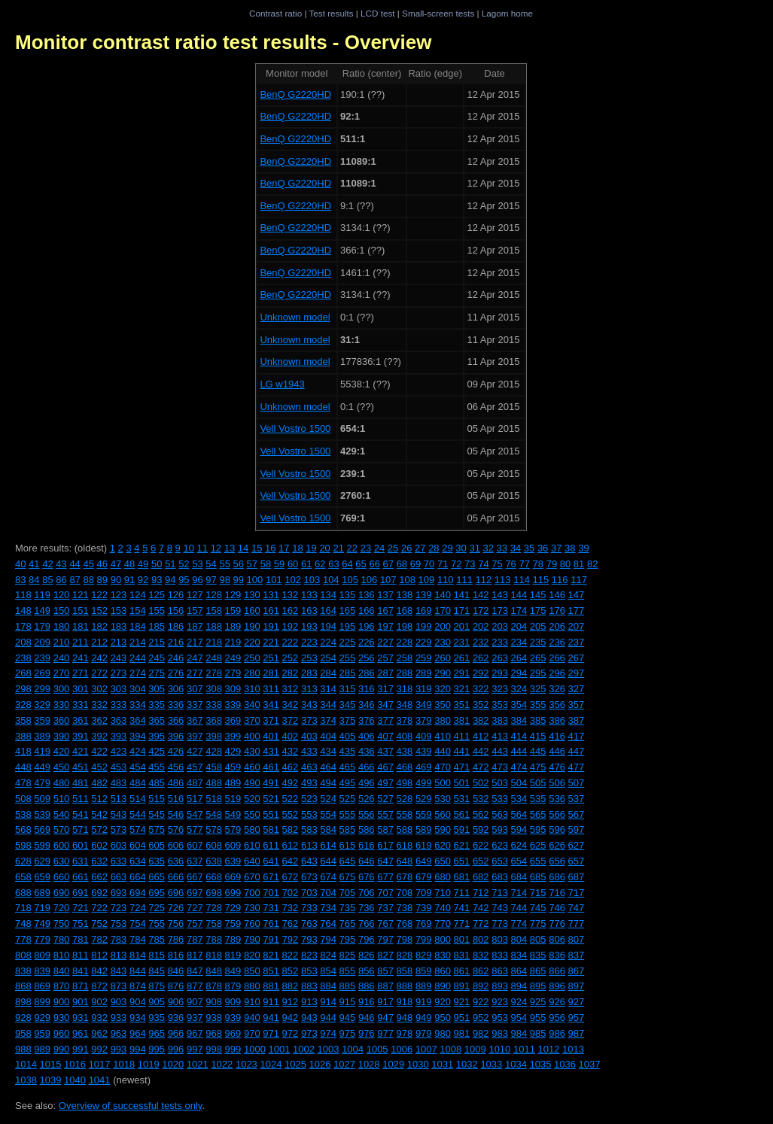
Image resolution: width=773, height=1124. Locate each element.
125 (156, 594)
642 (290, 861)
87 (74, 579)
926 (557, 1001)
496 (366, 782)
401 (271, 736)
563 (499, 814)
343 (309, 704)
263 (499, 658)
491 (271, 782)
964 (137, 1033)
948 (405, 1017)
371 (271, 720)
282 (290, 673)
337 (195, 704)
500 (442, 782)
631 (80, 861)
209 (42, 642)
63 (333, 564)
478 (23, 782)
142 (481, 594)
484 (137, 782)
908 (213, 1001)
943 (309, 1017)
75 (496, 564)
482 (99, 782)
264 (519, 658)
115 (541, 579)
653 (499, 861)
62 (320, 564)
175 (538, 610)
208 (23, 642)
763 (309, 923)
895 (538, 986)
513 (119, 798)
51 (170, 564)
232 (481, 642)
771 (462, 923)
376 (366, 720)
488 (213, 782)
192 (290, 626)
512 (99, 798)
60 (293, 564)
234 (519, 642)
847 (195, 971)
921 (462, 1001)
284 (328, 673)
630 (61, 861)
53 (197, 564)
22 (352, 548)
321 (462, 688)
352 (481, 704)
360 (61, 720)
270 (61, 673)
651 (462, 861)
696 (176, 892)
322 (481, 688)
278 (213, 673)
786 (176, 939)
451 (80, 767)
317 (385, 688)
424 (137, 751)
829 (423, 955)
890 (442, 986)
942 (290, 1017)
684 (519, 876)
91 (129, 579)
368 (213, 720)
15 (256, 548)
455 (156, 767)
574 (137, 829)
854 (328, 971)
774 (519, 923)
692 (99, 892)
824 (328, 955)
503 (499, 782)
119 (42, 594)
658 (23, 876)
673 (309, 876)
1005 (377, 1049)
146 (557, 594)
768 (405, 923)
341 (271, 704)
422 (99, 751)
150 (61, 610)
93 (156, 579)
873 (119, 986)
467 (385, 767)
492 (290, 782)
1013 (573, 1049)
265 (538, 658)
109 (426, 579)
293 (499, 673)
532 (481, 798)
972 (290, 1033)
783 (119, 939)
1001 (279, 1049)
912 (290, 1001)
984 (519, 1033)
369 (233, 720)
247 (195, 658)
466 (366, 767)
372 (290, 720)
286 (366, 673)
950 (442, 1017)
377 (385, 720)
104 (331, 579)
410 (442, 736)
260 (442, 658)
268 (23, 673)
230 (442, 642)
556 (366, 814)
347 (385, 704)
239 (42, 658)
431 (271, 751)
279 (233, 673)
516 (176, 798)
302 (99, 688)
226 (366, 642)
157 (195, 610)
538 (23, 814)
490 (252, 782)
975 (347, 1033)
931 (80, 1017)
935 (156, 1017)
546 (176, 814)
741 (462, 907)
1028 (369, 1064)
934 (137, 1017)
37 (556, 548)
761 (271, 923)
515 (156, 798)
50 (156, 564)
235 (538, 642)
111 (464, 579)
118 (23, 594)
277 (195, 673)
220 (252, 642)
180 (61, 626)
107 (388, 579)
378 (405, 720)
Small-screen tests (438, 13)
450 (61, 767)
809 (42, 955)
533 (499, 798)
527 (385, 798)
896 (557, 986)
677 (385, 876)
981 (462, 1033)
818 (213, 955)
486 (176, 782)
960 (61, 1033)
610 (252, 845)
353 (499, 704)
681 (462, 876)
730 (252, 907)
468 (405, 767)
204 (519, 626)
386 (557, 720)
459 (233, 767)
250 (252, 658)
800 (442, 939)
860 (442, 971)
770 (442, 923)
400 (252, 736)
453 (119, 767)
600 (61, 845)
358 (23, 720)
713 (499, 892)
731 (271, 907)
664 (137, 876)
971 (271, 1033)
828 (405, 955)
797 (385, 939)
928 (23, 1017)
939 (233, 1017)
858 (405, 971)
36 (542, 548)
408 (405, 736)
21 (338, 548)
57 (252, 564)
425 (156, 751)
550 (252, 814)
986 (557, 1033)
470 (442, 767)
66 (374, 564)
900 (61, 1001)
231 (462, 642)
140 (442, 594)
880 (252, 986)
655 (538, 861)
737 (385, 907)
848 (213, 971)
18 (297, 548)
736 (366, 907)
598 (23, 845)
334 (137, 704)
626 (557, 845)
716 (557, 892)
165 (347, 610)
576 (176, 829)
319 (423, 688)
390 (61, 736)
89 (102, 579)
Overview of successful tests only (130, 1105)
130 (252, 594)
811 (80, 955)
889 (423, 986)
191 (271, 626)
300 (61, 688)
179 (42, 626)
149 (42, 610)
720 (61, 907)
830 (442, 955)
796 (366, 939)
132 (290, 594)
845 (156, 971)
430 (252, 751)
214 (137, 642)
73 (469, 564)
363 (119, 720)
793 (309, 939)
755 (156, 923)
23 (366, 548)
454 (137, 767)
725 (156, 907)
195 (347, 626)
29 (447, 548)
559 (423, 814)
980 (442, 1033)
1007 (426, 1049)
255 (347, 658)
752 (99, 923)
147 (576, 594)
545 (156, 814)
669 (233, 876)
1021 (197, 1064)
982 (481, 1033)
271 (80, 673)
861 (462, 971)
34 (515, 548)
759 (233, 923)
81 (579, 564)
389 (42, 736)
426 (176, 751)
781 (80, 939)
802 (481, 939)
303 (119, 688)
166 (366, 610)
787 (195, 939)
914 (328, 1001)
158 (213, 610)
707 (385, 892)
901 (80, 1001)
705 (347, 892)
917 (385, 1001)
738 (405, 907)
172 (481, 610)
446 (557, 751)
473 (499, 767)
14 (243, 548)
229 (423, 642)
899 (42, 1001)
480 (61, 782)
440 (442, 751)
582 (290, 829)
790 (252, 939)
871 (80, 986)
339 (233, 704)
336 (176, 704)
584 (328, 829)
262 (481, 658)
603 (119, 845)
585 (347, 829)
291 (462, 673)
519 (233, 798)
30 (460, 548)
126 (176, 594)
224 (328, 642)
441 (462, 751)
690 (61, 892)
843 (119, 971)
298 (23, 688)
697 (195, 892)
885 (347, 986)
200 (442, 626)
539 (42, 814)
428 (213, 751)
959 (42, 1033)
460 (252, 767)
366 (176, 720)
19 (311, 548)
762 (290, 923)
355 (538, 704)
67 (388, 564)
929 (42, 1017)
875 (156, 986)
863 (499, 971)
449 (42, 767)
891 (462, 986)
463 (309, 767)
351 (462, 704)
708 (405, 892)
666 (176, 876)
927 (576, 1001)
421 (80, 751)
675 (347, 876)
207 (576, 626)
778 (23, 939)
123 (119, 594)
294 (519, 673)
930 (61, 1017)
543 (119, 814)
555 (347, 814)
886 (366, 986)
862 (481, 971)
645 (347, 861)
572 (99, 829)
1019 (149, 1064)
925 (538, 1001)
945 (347, 1017)
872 (99, 986)
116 (560, 579)
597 (576, 829)
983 (499, 1033)
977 (385, 1033)
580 (252, 829)
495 (347, 782)
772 (481, 923)
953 (499, 1017)
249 (233, 658)
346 (366, 704)
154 (137, 610)
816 (176, 955)
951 (462, 1017)
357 (576, 704)
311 (271, 688)
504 (519, 782)
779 (42, 939)
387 (576, 720)
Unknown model (295, 317)
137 (385, 594)
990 (61, 1049)
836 (557, 955)
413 (499, 736)
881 (271, 986)
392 (99, 736)
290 (442, 673)
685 (538, 876)
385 (538, 720)
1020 (173, 1064)
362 (99, 720)
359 (42, 720)
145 (538, 594)
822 (290, 955)
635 (156, 861)
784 (137, 939)
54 (210, 564)
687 (576, 876)
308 (213, 688)
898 (23, 1001)
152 (99, 610)
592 (481, 829)
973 (309, 1033)
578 (213, 829)
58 (265, 564)
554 (328, 814)
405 (347, 736)
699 (233, 892)
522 (290, 798)
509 (42, 798)
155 (156, 610)
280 (252, 673)
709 (423, 892)
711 (462, 892)
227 (385, 642)
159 (233, 610)
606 (176, 845)
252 (290, 658)
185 (156, 626)
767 (385, 923)
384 (519, 720)
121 (80, 594)
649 (423, 861)
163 (309, 610)
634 (137, 861)
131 (271, 594)
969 (233, 1033)
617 (385, 845)
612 (290, 845)
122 (99, 594)
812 (99, 955)
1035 (540, 1064)
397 (195, 736)
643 (309, 861)
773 (499, 923)
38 (570, 548)
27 (420, 548)
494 (328, 782)
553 (309, 814)
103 (312, 579)
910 (252, 1001)
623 (499, 845)
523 (309, 798)
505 (538, 782)
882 (290, 986)
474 (519, 767)
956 (557, 1017)
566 (557, 814)
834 (519, 955)
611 (271, 845)
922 (481, 1001)
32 (488, 548)
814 (137, 955)
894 (519, 986)
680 (442, 876)
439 (423, 751)
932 (99, 1017)
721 (80, 907)
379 (423, 720)
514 (137, 798)
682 (481, 876)
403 (309, 736)
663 (119, 876)
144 (519, 594)
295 (538, 673)
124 (137, 594)
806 (557, 939)
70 (429, 564)
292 (481, 673)
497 (385, 782)
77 (524, 564)
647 (385, 861)
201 (462, 626)
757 (195, 923)
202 (481, 626)
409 (423, 736)
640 (252, 861)
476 (557, 767)
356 (557, 704)
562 (481, 814)
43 (61, 564)
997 (195, 1049)
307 (195, 688)
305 (156, 688)
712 (481, 892)
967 (195, 1033)
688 (23, 892)
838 (23, 971)
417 (576, 736)
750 (61, 923)
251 (271, 658)
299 (42, 688)
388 (23, 736)
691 (80, 892)
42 (47, 564)
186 (176, 626)
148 (23, 610)
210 (61, 642)
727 (195, 907)
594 (519, 829)
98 (224, 579)
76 (510, 564)
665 (156, 876)
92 (143, 579)
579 (233, 829)
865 (538, 971)
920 (442, 1001)
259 (423, 658)
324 (519, 688)
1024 (271, 1064)
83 (20, 579)
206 (557, 626)
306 (176, 688)
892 (481, 986)
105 (350, 579)
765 (347, 923)
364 (137, 720)
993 (119, 1049)
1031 (442, 1064)
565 (538, 814)
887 (385, 986)
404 (328, 736)
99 (238, 579)
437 (385, 751)
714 (519, 892)
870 (61, 986)
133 (309, 594)
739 (423, 907)
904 (137, 1001)
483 (119, 782)
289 (423, 673)
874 (137, 986)
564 (519, 814)
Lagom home (507, 13)
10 (188, 548)
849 (233, 971)
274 (137, 673)
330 (61, 704)
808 (23, 955)
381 (462, 720)
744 (519, 907)
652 (481, 861)
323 (499, 688)
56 (238, 564)
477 (576, 767)
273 (119, 673)
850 (252, 971)
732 (290, 907)
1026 (320, 1064)
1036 (565, 1064)
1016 (75, 1064)
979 (423, 1033)
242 (99, 658)
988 (23, 1049)
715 (538, 892)
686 (557, 876)
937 (195, 1017)
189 (233, 626)
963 (119, 1033)
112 (484, 579)
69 (415, 564)
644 (328, 861)
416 (557, 736)
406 (366, 736)
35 (529, 548)
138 (405, 594)
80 (565, 564)
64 (347, 564)
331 (80, 704)
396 (176, 736)
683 (499, 876)
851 (271, 971)
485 (156, 782)
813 (119, 955)
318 (405, 688)
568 (23, 829)
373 (309, 720)
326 (557, 688)
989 (42, 1049)
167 (385, 610)
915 (347, 1001)
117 (579, 579)
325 (538, 688)
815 (156, 955)
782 (99, 939)
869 (42, 986)
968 (213, 1033)
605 (156, 845)
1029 (393, 1064)
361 (80, 720)
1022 (222, 1064)
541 (80, 814)
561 (462, 814)
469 (423, 767)
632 (99, 861)
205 (538, 626)
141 (462, 594)
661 (80, 876)
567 (576, 814)
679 (423, 876)
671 (271, 876)
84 (34, 579)
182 (99, 626)
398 (213, 736)
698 (213, 892)
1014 (26, 1064)
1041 (100, 1080)
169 (423, 610)
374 (328, 720)
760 (252, 923)
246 (176, 658)
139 (423, 594)
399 (233, 736)
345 (347, 704)
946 (366, 1017)
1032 (467, 1064)
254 (328, 658)
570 (61, 829)
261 (462, 658)
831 (462, 955)
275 (156, 673)
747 (576, 907)
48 (129, 564)
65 (360, 564)
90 (116, 579)
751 (80, 923)
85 (47, 579)
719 (42, 907)
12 (216, 548)
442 (481, 751)
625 (538, 845)
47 (116, 564)
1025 (295, 1064)
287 (385, 673)
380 (442, 720)
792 (290, 939)
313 (309, 688)
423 (119, 751)
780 (61, 939)
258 (405, 658)
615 (347, 845)
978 (405, 1033)
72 (456, 564)
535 (538, 798)
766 (366, 923)
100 (255, 579)
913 (309, 1001)
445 (538, 751)
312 (290, 688)
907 (195, 1001)
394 (137, 736)
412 (481, 736)
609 (233, 845)
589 (423, 829)
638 (213, 861)
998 (213, 1049)
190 (252, 626)
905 (156, 1001)
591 (462, 829)
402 (290, 736)
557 (385, 814)
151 (80, 610)
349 (423, 704)
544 (137, 814)
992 (99, 1049)
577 (195, 829)
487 (195, 782)
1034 (516, 1064)
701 (271, 892)
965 (156, 1033)
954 (519, 1017)
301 (80, 688)
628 (23, 861)
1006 (401, 1049)
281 (271, 673)
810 (61, 955)
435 (347, 751)
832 (481, 955)
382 (481, 720)
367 (195, 720)
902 (99, 1001)
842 (99, 971)
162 (290, 610)
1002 (304, 1049)
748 (23, 923)
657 (576, 861)
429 (233, 751)
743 (499, 907)
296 (557, 673)
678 (405, 876)
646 (366, 861)
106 (369, 579)
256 (366, 658)
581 (271, 829)
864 (519, 971)
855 (347, 971)
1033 (491, 1064)
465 (347, 767)
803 (499, 939)
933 (119, 1017)
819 (233, 955)
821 (271, 955)
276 (176, 673)
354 (519, 704)
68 (402, 564)
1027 (344, 1064)
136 (366, 594)
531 (462, 798)
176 (557, 610)
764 (328, 923)
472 (481, 767)
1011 (524, 1049)
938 (213, 1017)
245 (156, 658)
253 (309, 658)
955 (538, 1017)
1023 (246, 1064)
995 (156, 1049)
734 (328, 907)
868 (23, 986)
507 (576, 782)
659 (42, 876)
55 (224, 564)
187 (195, 626)
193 (309, 626)
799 (423, 939)
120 (61, 594)
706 (366, 892)
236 (557, 642)
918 (405, 1001)
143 (499, 594)
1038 (26, 1080)
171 (462, 610)
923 (499, 1001)
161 (271, 610)
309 (233, 688)
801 (462, 939)
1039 (51, 1080)
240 (61, 658)
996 (176, 1049)
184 (137, 626)
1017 (100, 1064)
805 (538, 939)
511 (80, 798)
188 (213, 626)
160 (252, 610)
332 (99, 704)
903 (119, 1001)
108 (407, 579)
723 (119, 907)
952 (481, 1017)
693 (119, 892)
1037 (590, 1064)
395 (156, 736)
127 (195, 594)
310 (252, 688)
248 (213, 658)
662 (99, 876)
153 (119, 610)
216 (176, 642)
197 (385, 626)
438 (405, 751)
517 (195, 798)
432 (290, 751)
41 (34, 564)
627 (576, 845)
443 (499, 751)
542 (99, 814)
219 (233, 642)
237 (576, 642)
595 (538, 829)
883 (309, 986)
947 (385, 1017)
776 (557, 923)
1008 (450, 1049)
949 (423, 1017)
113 (503, 579)
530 (442, 798)
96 (197, 579)
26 (406, 548)
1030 (418, 1064)
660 (61, 876)
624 (519, 845)
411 (462, 736)
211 (80, 642)
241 (80, 658)
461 (271, 767)
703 (309, 892)
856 (366, 971)
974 (328, 1033)
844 (137, 971)
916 (366, 1001)
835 (538, 955)
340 (252, 704)
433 (309, 751)
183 (119, 626)
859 (423, 971)
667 (195, 876)
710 (442, 892)
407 (385, 736)
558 (405, 814)
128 (213, 594)
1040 (75, 1080)
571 (80, 829)
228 (405, 642)
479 (42, 782)
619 (423, 845)
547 (195, 814)
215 (156, 642)
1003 (328, 1049)
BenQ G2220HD (295, 94)
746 (557, 907)
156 (176, 610)
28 (433, 548)
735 (347, 907)
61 (306, 564)
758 (213, 923)
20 (324, 548)
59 (279, 564)
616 (366, 845)
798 (405, 939)
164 (328, 610)
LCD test (377, 13)
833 (499, 955)
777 (576, 923)
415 (538, 736)
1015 (51, 1064)
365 (156, 720)
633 (119, 861)
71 (442, 564)
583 (309, 829)
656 (557, 861)
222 (290, 642)
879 (233, 986)
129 (233, 594)
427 (195, 751)
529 (423, 798)
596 (557, 829)
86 (61, 579)
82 (592, 564)
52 (183, 564)
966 (176, 1033)
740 (442, 907)
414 (519, 736)
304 (137, 688)
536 (557, 798)
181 (80, 626)
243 (119, 658)
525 (347, 798)
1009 (475, 1049)
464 (328, 767)
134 (328, 594)
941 (271, 1017)
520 (252, 798)
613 (309, 845)
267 (576, 658)
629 (42, 861)
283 (309, 673)
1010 (499, 1049)
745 (538, 907)
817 (195, 955)
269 (42, 673)
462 (290, 767)
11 (202, 548)
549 (233, 814)
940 (252, 1017)
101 (274, 579)
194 (328, 626)
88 (88, 579)
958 (23, 1033)
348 (405, 704)
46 (102, 564)
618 (405, 845)
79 (551, 564)
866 (557, 971)
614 (328, 845)
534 (519, 798)
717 (576, 892)
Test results (331, 13)
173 (499, 610)
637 (195, 861)
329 (42, 704)
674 (328, 876)
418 (23, 751)
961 (80, 1033)
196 (366, 626)
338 (213, 704)
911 (271, 1001)
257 (385, 658)
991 (80, 1049)
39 (583, 548)
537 (576, 798)
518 (213, 798)
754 (137, 923)
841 (80, 971)
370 (252, 720)
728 (213, 907)
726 (176, 907)
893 (499, 986)
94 (170, 579)
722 (99, 907)
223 (309, 642)
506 (557, 782)
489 (233, 782)
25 (393, 548)
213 (119, 642)
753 (119, 923)
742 (481, 907)
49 (143, 564)
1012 (549, 1049)
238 (23, 658)
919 (423, 1001)
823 (309, 955)
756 (176, 923)
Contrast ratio (275, 13)
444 (519, 751)
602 (99, 845)
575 (156, 829)
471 (462, 767)
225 (347, 642)
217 (195, 642)
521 (271, 798)
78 (538, 564)
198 (405, 626)
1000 (255, 1049)
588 (405, 829)
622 (481, 845)
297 (576, 673)
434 (328, 751)
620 (442, 845)
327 (576, 688)
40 (20, 564)
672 (290, 876)
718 (23, 907)
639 (233, 861)
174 (519, 610)
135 (347, 594)
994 (137, 1049)
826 (366, 955)
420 (61, 751)
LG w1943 (282, 384)
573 (119, 829)
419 (42, 751)
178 (23, 626)
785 (156, 939)
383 (499, 720)
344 (328, 704)
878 (213, 986)
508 (23, 798)
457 (195, 767)
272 (99, 673)
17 (283, 548)
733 (309, 907)
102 (293, 579)
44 (74, 564)
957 (576, 1017)
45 (88, 564)
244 (137, 658)
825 (347, 955)
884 (328, 986)
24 (379, 548)
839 (42, 971)
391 (80, 736)
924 (519, 1001)
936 (176, 1017)
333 (119, 704)
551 (271, 814)
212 (99, 642)
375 (347, 720)
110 (445, 579)
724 (137, 907)
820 (252, 955)
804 (519, 939)
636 (176, 861)
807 (576, 939)
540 (61, 814)
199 (423, 626)
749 (42, 923)
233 (499, 642)
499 (423, 782)
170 (442, 610)
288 (405, 673)
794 (328, 939)
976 (366, 1033)
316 (366, 688)
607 (195, 845)
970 (252, 1033)
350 (442, 704)
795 (347, 939)
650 (442, 861)
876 (176, 986)
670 (252, 876)
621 (462, 845)
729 (233, 907)
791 (271, 939)
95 (183, 579)
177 (576, 610)
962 (99, 1033)
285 (347, 673)
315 (347, 688)
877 (195, 986)
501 (462, 782)
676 (366, 876)
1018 (124, 1064)
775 (538, 923)
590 (442, 829)
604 (137, 845)
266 (557, 658)
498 (405, 782)
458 (213, 767)
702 (290, 892)
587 (385, 829)
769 (423, 923)
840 (61, 971)
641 (271, 861)
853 (309, 971)
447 (576, 751)
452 (99, 767)
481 (80, 782)
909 (233, 1001)
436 (366, 751)
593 (499, 829)
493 (309, 782)
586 (366, 829)
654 (519, 861)
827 (385, 955)
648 (405, 861)
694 (137, 892)
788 (213, 939)
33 (502, 548)
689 (42, 892)
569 (42, 829)
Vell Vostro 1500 (295, 428)
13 (229, 548)
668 (213, 876)
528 (405, 798)
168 (405, 610)
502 (481, 782)
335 (156, 704)
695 (156, 892)
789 (233, 939)
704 (328, 892)
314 (328, 688)
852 (290, 971)
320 (442, 688)
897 (576, 986)
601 (80, 845)
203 (499, 626)
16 (270, 548)
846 (176, 971)
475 (538, 767)
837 (576, 955)
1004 (353, 1049)
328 (23, 704)
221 (271, 642)
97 (210, 579)
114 (521, 579)
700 (252, 892)
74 (483, 564)
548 (213, 814)
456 (176, 767)
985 (538, 1033)
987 (576, 1033)
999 (233, 1049)
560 (442, 814)
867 (576, 971)
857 (385, 971)
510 (61, 798)
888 (405, 986)
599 (42, 845)
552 (290, 814)
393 (119, 736)
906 (176, 1001)
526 (366, 798)
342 (290, 704)
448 (23, 767)
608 (213, 845)
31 (474, 548)
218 (213, 642)
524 (328, 798)
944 (328, 1017)
